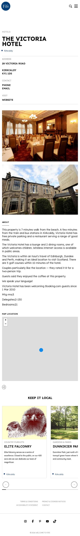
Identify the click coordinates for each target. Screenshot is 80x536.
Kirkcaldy (8, 50)
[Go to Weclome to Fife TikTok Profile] (54, 522)
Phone (6, 85)
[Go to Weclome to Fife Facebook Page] (32, 522)
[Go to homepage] (5, 6)
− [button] (5, 324)
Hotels (6, 32)
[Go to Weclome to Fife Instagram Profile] (25, 522)
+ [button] (5, 320)
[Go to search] (70, 6)
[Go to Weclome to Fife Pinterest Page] (40, 522)
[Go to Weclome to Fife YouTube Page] (47, 522)
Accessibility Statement (27, 505)
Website (7, 99)
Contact (46, 505)
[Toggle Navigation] (76, 6)
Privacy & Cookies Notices (54, 501)
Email (6, 88)
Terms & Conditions (29, 501)
